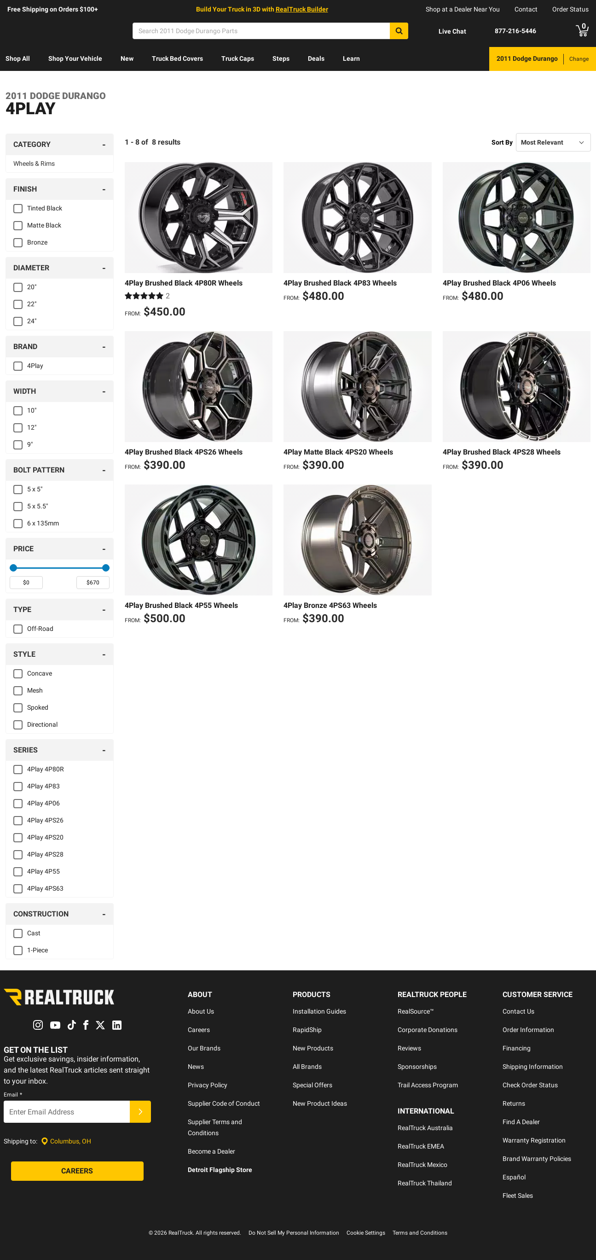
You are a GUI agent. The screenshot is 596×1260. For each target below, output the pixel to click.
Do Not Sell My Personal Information (294, 1233)
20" (31, 287)
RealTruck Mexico (422, 1164)
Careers (199, 1029)
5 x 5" (34, 489)
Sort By (502, 142)
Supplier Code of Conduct (224, 1103)
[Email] (67, 1112)
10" (31, 410)
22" (31, 304)
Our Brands (204, 1048)
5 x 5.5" (37, 506)
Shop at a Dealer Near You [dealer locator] (463, 9)
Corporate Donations (427, 1029)
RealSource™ (416, 1011)
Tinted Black (44, 208)
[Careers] (77, 1171)
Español (514, 1177)
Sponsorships (417, 1066)
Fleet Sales (518, 1195)
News (196, 1066)
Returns (514, 1103)
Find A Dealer (521, 1122)
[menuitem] (17, 59)
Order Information (528, 1029)
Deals (316, 58)
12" (31, 427)
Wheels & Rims (34, 163)
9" (30, 444)
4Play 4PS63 (45, 888)
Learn (351, 58)
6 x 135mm (43, 523)
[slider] (13, 568)
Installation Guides (319, 1011)
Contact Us (518, 1011)
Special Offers (312, 1085)
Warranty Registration (534, 1140)
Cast (34, 933)
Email (13, 1095)
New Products (313, 1048)
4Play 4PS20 (45, 837)
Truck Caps (237, 58)
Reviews (409, 1048)
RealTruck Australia (425, 1128)
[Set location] (66, 1141)
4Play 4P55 (43, 871)
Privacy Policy (207, 1085)
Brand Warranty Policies (537, 1158)
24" (31, 321)
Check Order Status (530, 1085)
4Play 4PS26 (45, 820)
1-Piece (37, 950)
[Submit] (140, 1112)
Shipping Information (533, 1066)
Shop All (18, 58)
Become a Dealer (211, 1151)
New (127, 58)
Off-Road (40, 628)
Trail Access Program (428, 1085)
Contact (526, 9)
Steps (280, 58)
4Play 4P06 (43, 803)
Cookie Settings (366, 1233)
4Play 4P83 (43, 786)
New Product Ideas (320, 1103)
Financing (517, 1048)
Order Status (570, 9)
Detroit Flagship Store (220, 1169)
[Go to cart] (582, 30)
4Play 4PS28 (45, 854)
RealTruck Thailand (425, 1183)
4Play (35, 365)
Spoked (37, 707)
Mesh (35, 690)
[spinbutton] (26, 582)
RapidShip (307, 1029)
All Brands (307, 1066)
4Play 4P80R (45, 769)
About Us (201, 1011)
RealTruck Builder (302, 9)
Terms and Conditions (420, 1233)
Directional (42, 724)
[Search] (270, 31)
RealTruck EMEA (421, 1146)
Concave (39, 673)
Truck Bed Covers (177, 58)
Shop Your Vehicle (75, 58)
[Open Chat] (444, 31)
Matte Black (44, 225)
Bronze (37, 242)
